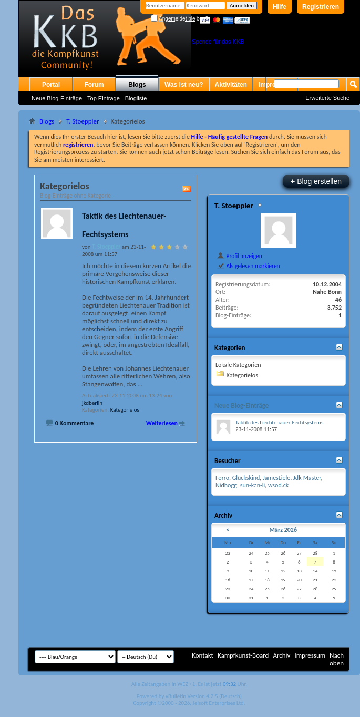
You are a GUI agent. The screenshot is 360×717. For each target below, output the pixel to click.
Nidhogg (226, 485)
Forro (222, 478)
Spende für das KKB (218, 41)
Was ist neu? (183, 84)
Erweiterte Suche (327, 98)
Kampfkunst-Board (243, 655)
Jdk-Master (307, 478)
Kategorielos (124, 409)
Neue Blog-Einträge (57, 98)
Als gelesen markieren (248, 266)
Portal (51, 84)
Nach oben (337, 659)
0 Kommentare (74, 423)
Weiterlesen (162, 423)
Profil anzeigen (239, 256)
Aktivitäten (231, 84)
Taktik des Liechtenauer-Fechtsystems (279, 422)
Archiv (281, 655)
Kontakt (202, 655)
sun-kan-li (252, 485)
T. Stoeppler (82, 121)
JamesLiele (276, 478)
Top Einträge (103, 98)
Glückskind (246, 478)
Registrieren (320, 7)
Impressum (309, 655)
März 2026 (283, 530)
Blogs (137, 84)
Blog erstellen (316, 181)
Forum (94, 84)
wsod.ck (278, 485)
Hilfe (279, 7)
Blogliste (136, 98)
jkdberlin (92, 403)
